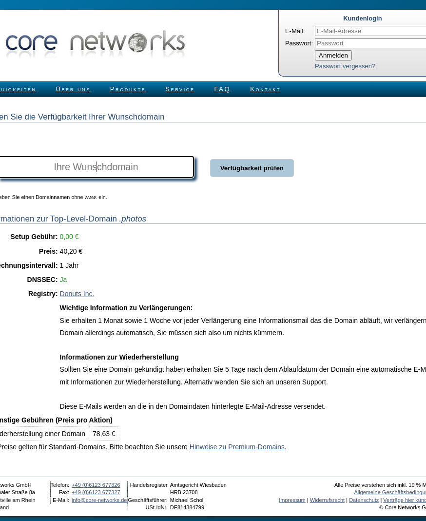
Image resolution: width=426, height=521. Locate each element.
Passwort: (299, 43)
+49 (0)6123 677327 (96, 492)
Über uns (73, 89)
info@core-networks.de (99, 500)
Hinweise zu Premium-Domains (237, 447)
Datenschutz (364, 500)
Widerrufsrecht (327, 500)
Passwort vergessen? (345, 66)
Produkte (128, 89)
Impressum (292, 500)
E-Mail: (295, 31)
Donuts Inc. (77, 294)
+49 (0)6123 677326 (96, 485)
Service (179, 89)
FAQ (222, 89)
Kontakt (265, 89)
